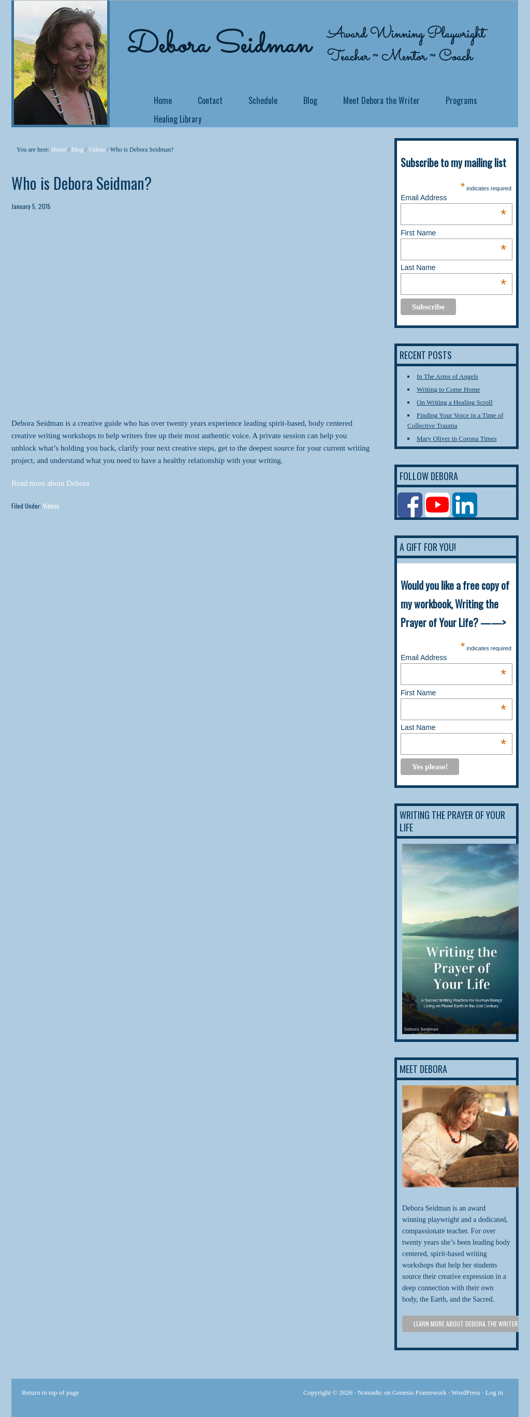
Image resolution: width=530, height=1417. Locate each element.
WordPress (465, 1392)
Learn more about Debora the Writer (466, 1323)
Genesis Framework (419, 1392)
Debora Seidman (94, 26)
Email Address (453, 197)
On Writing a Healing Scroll (455, 402)
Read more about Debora (50, 483)
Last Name (453, 267)
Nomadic (370, 1392)
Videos (51, 505)
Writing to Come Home (448, 389)
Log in (494, 1392)
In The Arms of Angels (447, 376)
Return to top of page (50, 1392)
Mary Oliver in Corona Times (457, 438)
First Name (453, 233)
